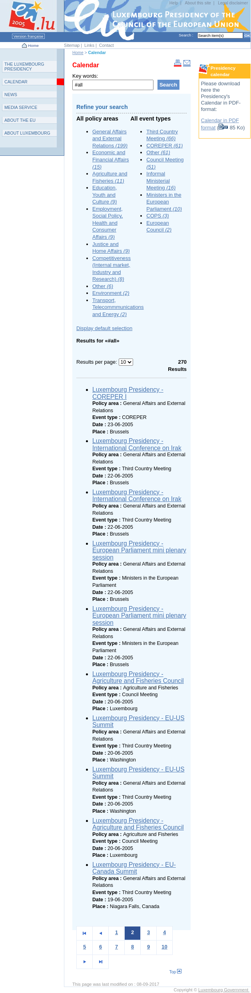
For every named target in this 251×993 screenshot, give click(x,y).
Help (173, 3)
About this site (198, 3)
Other (102, 286)
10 (164, 947)
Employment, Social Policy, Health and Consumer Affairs (107, 223)
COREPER (164, 146)
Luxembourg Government (223, 989)
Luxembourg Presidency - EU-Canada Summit (134, 868)
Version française (28, 36)
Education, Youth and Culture (104, 195)
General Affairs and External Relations (109, 139)
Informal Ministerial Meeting (160, 181)
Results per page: (97, 362)
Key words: (85, 76)
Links (89, 45)
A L (27, 133)
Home (33, 45)
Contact (106, 45)
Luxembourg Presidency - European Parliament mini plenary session (139, 550)
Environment (110, 293)
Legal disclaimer (233, 3)
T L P (24, 66)
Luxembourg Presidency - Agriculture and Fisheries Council (138, 678)
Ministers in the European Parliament (164, 202)
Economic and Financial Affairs (110, 159)
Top (175, 972)
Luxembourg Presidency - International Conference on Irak (136, 444)
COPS (157, 216)
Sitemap (72, 45)
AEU (20, 120)
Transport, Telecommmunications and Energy (118, 307)
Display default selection (104, 328)
